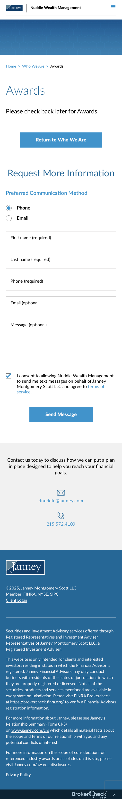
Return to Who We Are (61, 140)
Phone (23, 208)
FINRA (29, 594)
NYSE (43, 594)
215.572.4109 (61, 524)
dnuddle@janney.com (61, 501)
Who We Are (33, 66)
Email (22, 218)
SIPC (54, 594)
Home (11, 66)
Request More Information (61, 173)
